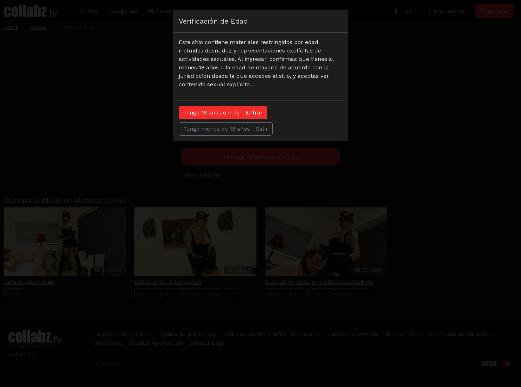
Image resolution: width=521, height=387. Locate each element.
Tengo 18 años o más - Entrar (223, 112)
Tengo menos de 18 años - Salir (225, 128)
